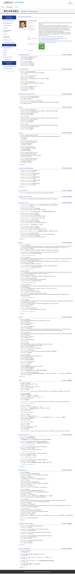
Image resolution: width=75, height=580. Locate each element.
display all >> (23, 164)
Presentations (7, 59)
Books (5, 52)
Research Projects (8, 57)
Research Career (8, 47)
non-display (69, 54)
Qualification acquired (9, 42)
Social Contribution (8, 68)
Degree (5, 27)
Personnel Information (9, 20)
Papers (5, 50)
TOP (3, 6)
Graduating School (8, 23)
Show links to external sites (27, 255)
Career (5, 33)
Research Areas (7, 39)
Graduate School (8, 25)
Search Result (9, 6)
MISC (5, 54)
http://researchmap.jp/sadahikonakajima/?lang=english (51, 36)
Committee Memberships (10, 66)
